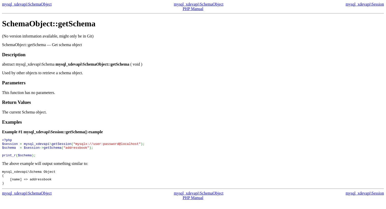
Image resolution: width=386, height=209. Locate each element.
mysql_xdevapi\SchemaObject (27, 4)
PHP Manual (193, 9)
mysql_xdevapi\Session (365, 4)
